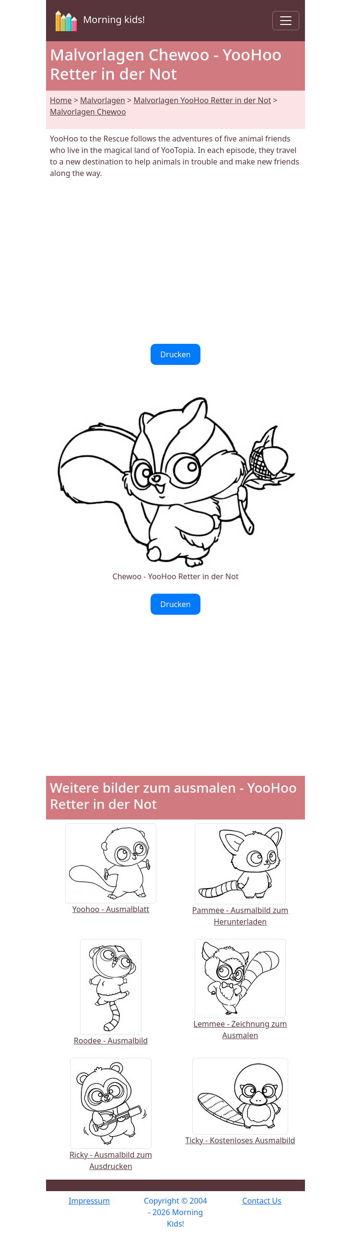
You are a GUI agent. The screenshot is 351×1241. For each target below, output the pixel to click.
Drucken (175, 354)
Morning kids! (98, 20)
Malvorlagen (102, 100)
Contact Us (261, 1200)
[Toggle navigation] (285, 20)
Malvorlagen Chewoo (88, 111)
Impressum (89, 1200)
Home (61, 100)
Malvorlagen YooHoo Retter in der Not (202, 100)
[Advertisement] (175, 261)
